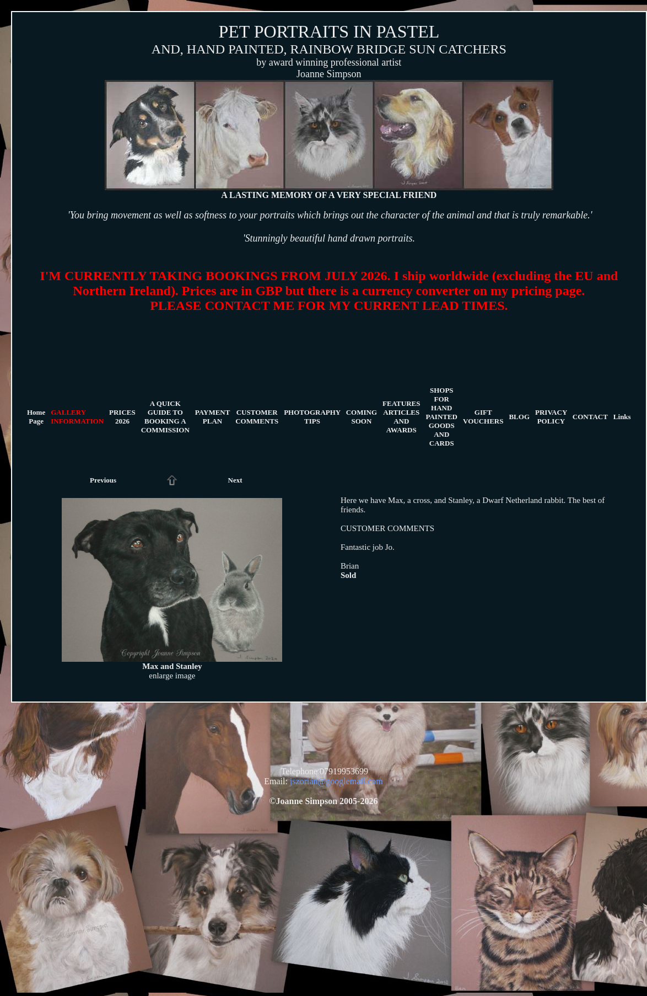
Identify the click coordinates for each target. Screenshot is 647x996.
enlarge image (172, 675)
